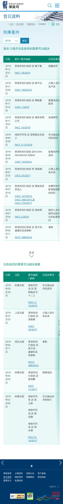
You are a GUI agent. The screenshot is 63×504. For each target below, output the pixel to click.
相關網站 (30, 477)
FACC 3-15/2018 (23, 144)
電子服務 (42, 473)
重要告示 (7, 480)
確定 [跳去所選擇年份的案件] (24, 40)
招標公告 (30, 473)
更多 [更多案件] (31, 252)
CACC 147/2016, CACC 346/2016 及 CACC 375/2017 (25, 200)
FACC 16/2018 (22, 127)
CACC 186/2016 (23, 89)
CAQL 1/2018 (22, 107)
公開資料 (19, 473)
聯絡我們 (19, 477)
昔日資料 (7, 477)
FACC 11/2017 (32, 387)
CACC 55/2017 (22, 175)
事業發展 (7, 473)
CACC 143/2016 (23, 161)
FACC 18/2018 (22, 72)
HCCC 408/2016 (23, 237)
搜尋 (49, 5)
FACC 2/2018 (22, 216)
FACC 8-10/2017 (32, 439)
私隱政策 (19, 480)
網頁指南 (42, 477)
